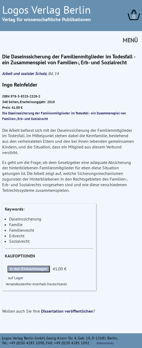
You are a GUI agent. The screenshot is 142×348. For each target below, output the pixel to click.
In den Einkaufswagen (28, 269)
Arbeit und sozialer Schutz (24, 73)
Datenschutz (105, 343)
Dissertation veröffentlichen (67, 311)
